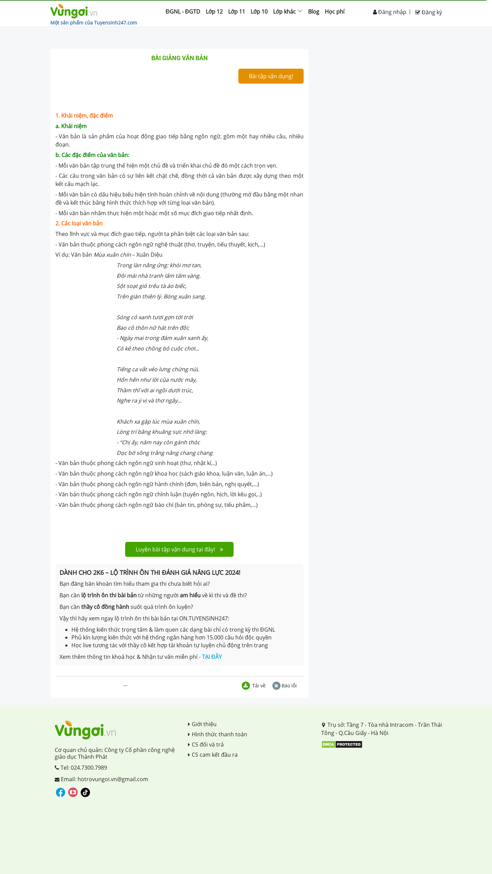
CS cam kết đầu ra (213, 754)
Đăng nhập (389, 12)
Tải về (254, 685)
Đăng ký (428, 12)
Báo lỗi (284, 685)
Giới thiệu (202, 724)
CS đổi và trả (206, 744)
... (125, 684)
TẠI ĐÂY (212, 657)
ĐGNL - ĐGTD (183, 11)
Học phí (334, 11)
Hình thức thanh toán (217, 734)
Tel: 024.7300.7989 (81, 767)
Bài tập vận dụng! (271, 76)
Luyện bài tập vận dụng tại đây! (179, 549)
